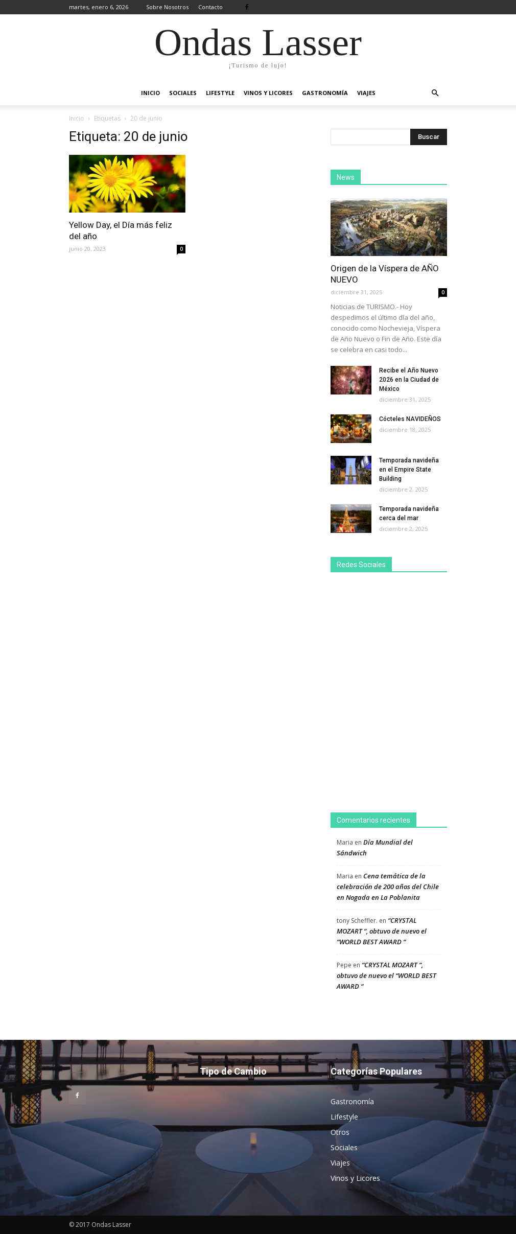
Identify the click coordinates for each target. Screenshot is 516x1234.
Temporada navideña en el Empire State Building (409, 469)
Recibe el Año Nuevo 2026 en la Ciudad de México (409, 379)
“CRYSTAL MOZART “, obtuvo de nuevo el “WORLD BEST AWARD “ (382, 931)
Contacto (210, 7)
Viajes (366, 93)
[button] (435, 93)
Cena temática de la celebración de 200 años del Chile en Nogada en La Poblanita (388, 886)
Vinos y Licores (268, 93)
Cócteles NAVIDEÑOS (410, 419)
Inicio (150, 93)
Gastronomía (325, 93)
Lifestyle (220, 93)
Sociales (183, 93)
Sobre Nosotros (167, 7)
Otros (340, 1132)
